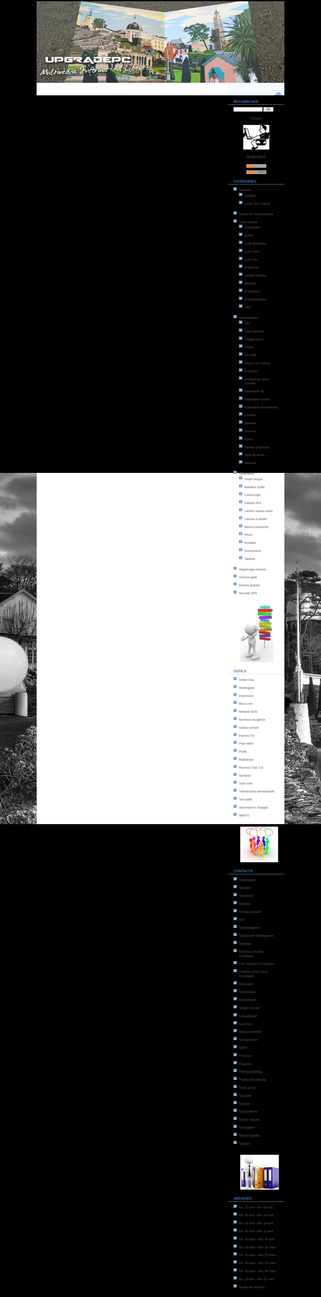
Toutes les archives (252, 1287)
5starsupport (247, 880)
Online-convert (249, 728)
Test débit (245, 799)
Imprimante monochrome (261, 407)
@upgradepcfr (256, 157)
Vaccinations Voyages (253, 807)
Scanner (250, 431)
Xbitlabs (244, 1143)
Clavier (249, 347)
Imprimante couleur (257, 399)
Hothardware (247, 1000)
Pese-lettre (246, 743)
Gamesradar (247, 992)
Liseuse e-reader (256, 519)
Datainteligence (249, 927)
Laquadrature (248, 1016)
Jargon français (249, 1008)
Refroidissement (255, 299)
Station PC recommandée (256, 214)
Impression (246, 696)
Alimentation (253, 227)
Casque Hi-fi (253, 503)
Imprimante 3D (254, 391)
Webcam (250, 463)
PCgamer (245, 1064)
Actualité (245, 190)
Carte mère (252, 251)
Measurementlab (250, 1032)
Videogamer (247, 1127)
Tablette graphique (257, 447)
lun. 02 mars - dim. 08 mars (257, 1271)
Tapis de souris (255, 455)
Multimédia (246, 473)
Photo (248, 535)
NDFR (243, 1048)
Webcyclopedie (249, 1135)
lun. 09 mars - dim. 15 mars (257, 1263)
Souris (249, 439)
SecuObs (245, 1096)
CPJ (242, 920)
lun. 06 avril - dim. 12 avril (256, 1231)
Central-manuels (250, 912)
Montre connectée (257, 527)
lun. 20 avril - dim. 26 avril (256, 1215)
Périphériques (248, 318)
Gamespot (246, 984)
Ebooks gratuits (249, 585)
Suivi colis (245, 783)
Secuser (244, 1104)
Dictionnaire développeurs (256, 936)
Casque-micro (254, 339)
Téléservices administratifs (256, 791)
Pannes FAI (247, 736)
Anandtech (246, 896)
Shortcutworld (248, 1111)
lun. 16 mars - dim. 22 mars (257, 1255)
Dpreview (245, 944)
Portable (250, 543)
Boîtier (249, 235)
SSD (248, 307)
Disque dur (252, 267)
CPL (247, 323)
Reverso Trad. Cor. (251, 767)
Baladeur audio (255, 487)
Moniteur (250, 423)
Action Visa (246, 680)
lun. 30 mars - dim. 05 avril (256, 1239)
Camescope (253, 495)
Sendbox (245, 775)
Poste (243, 751)
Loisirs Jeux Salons (257, 203)
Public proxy (247, 1088)
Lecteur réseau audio (259, 511)
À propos (256, 118)
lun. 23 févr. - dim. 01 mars (257, 1279)
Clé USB (250, 355)
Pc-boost (245, 1056)
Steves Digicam (249, 1119)
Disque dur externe (257, 363)
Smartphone (253, 551)
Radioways (246, 759)
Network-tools (248, 711)
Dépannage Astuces (252, 569)
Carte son (251, 259)
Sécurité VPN (248, 593)
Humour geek (248, 577)
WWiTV (244, 815)
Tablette (250, 559)
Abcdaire (245, 888)
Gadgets (250, 195)
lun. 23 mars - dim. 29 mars (257, 1247)
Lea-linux (245, 1024)
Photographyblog (250, 1071)
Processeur (252, 291)
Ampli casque (254, 479)
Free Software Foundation (256, 964)
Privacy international (252, 1080)
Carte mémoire (254, 331)
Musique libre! (248, 1040)
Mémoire (250, 283)
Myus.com (246, 703)
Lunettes (250, 415)
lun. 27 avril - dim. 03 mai (256, 1207)
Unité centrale (248, 222)
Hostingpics (247, 688)
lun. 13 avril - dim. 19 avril (256, 1223)
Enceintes (251, 371)
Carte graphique (255, 243)
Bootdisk (245, 904)
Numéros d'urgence (252, 720)
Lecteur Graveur (255, 275)
